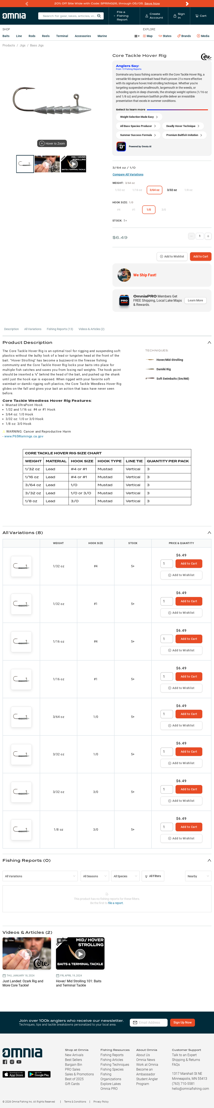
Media (203, 35)
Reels (46, 36)
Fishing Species (112, 1069)
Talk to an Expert (184, 1055)
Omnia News (145, 1060)
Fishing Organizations (111, 1076)
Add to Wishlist (172, 256)
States (165, 36)
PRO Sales (72, 1069)
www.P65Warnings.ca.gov (23, 436)
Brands (184, 36)
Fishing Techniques (115, 1065)
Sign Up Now (190, 1022)
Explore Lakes (111, 1084)
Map (148, 36)
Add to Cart (200, 256)
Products (9, 45)
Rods (32, 36)
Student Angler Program (147, 1081)
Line (19, 36)
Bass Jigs (37, 45)
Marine (102, 36)
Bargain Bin (73, 1065)
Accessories (83, 36)
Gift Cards (72, 1084)
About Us (143, 1055)
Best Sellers (73, 1060)
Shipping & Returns (186, 1060)
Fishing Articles (112, 1060)
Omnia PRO (109, 1089)
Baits (6, 36)
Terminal (62, 36)
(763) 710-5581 (183, 1084)
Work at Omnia (147, 1065)
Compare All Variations (128, 174)
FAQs (176, 1065)
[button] (107, 342)
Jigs (22, 45)
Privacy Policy (101, 1101)
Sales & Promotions (79, 1074)
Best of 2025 (74, 1079)
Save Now (152, 3)
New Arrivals (74, 1055)
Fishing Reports (112, 1055)
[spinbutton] (167, 564)
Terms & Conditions (75, 1101)
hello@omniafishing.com (190, 1089)
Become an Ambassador (145, 1071)
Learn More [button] (195, 300)
